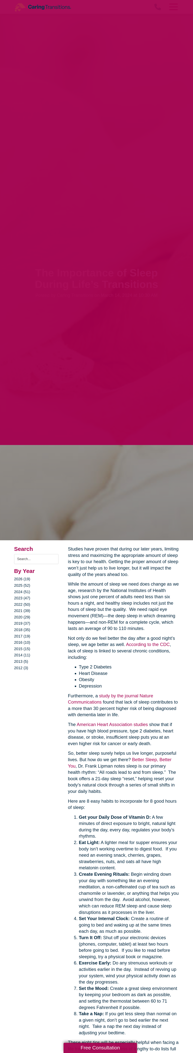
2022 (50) (22, 604)
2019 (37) (22, 623)
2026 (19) (22, 579)
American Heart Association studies (112, 724)
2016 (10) (22, 642)
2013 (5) (21, 661)
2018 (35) (22, 630)
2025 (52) (22, 585)
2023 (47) (22, 598)
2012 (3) (21, 668)
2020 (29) (22, 617)
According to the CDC (148, 644)
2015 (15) (22, 649)
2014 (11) (22, 655)
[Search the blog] (36, 559)
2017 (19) (22, 636)
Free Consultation (100, 1048)
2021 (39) (22, 611)
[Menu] (173, 7)
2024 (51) (22, 592)
